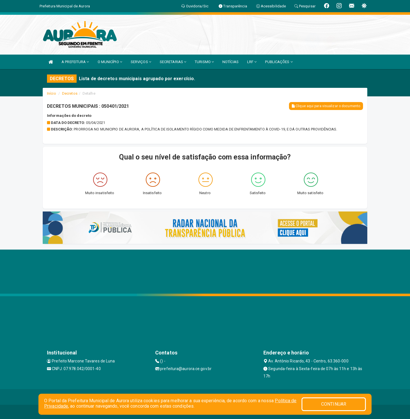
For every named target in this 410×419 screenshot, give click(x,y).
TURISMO (204, 62)
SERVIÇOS (141, 62)
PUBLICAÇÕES (278, 62)
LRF (252, 62)
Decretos (69, 93)
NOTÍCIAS (230, 62)
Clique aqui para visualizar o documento (326, 106)
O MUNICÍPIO (110, 62)
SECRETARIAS (173, 62)
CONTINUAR (333, 404)
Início (51, 93)
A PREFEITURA (75, 62)
